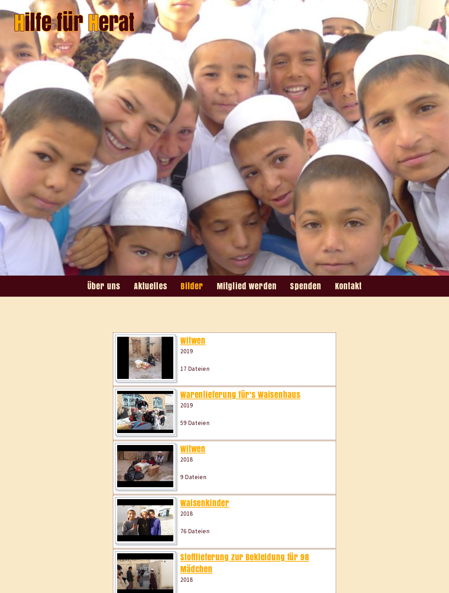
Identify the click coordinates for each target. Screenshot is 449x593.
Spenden (305, 286)
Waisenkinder (204, 503)
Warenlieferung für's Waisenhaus (240, 395)
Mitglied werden (247, 286)
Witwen (193, 341)
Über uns (103, 286)
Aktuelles (150, 286)
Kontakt (348, 286)
